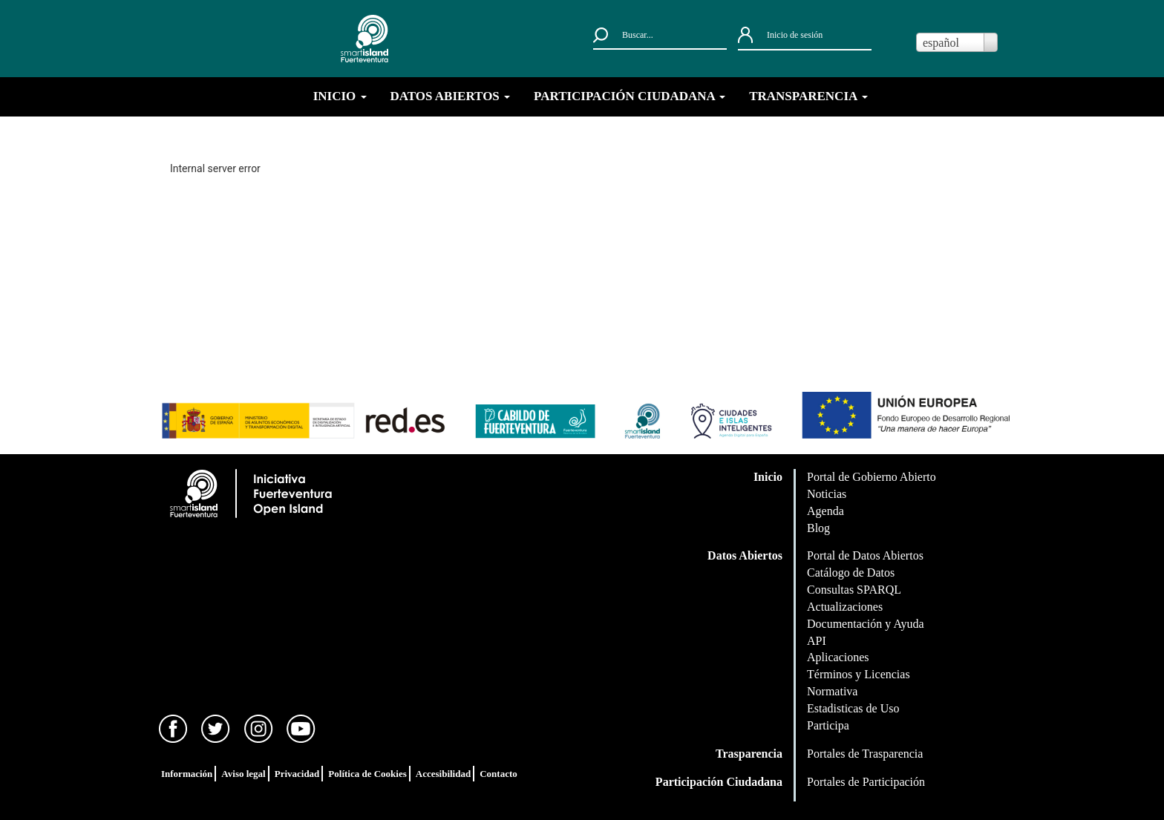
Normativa (832, 691)
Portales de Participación (866, 781)
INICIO (340, 96)
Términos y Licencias (858, 674)
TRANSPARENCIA (808, 96)
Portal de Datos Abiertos (865, 555)
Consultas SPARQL (854, 589)
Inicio (767, 476)
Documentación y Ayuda (865, 623)
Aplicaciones (838, 657)
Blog (818, 528)
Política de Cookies (367, 773)
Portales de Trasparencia (865, 753)
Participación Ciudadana (718, 781)
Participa (828, 725)
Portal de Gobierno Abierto (871, 476)
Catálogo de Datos (851, 572)
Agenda (825, 511)
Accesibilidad (443, 773)
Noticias (826, 494)
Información (186, 773)
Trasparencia (749, 753)
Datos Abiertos (744, 555)
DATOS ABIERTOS (450, 96)
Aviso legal (243, 773)
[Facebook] (173, 727)
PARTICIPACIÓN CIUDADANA (629, 96)
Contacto (498, 773)
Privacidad (297, 773)
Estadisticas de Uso (853, 708)
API (816, 640)
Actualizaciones (845, 606)
